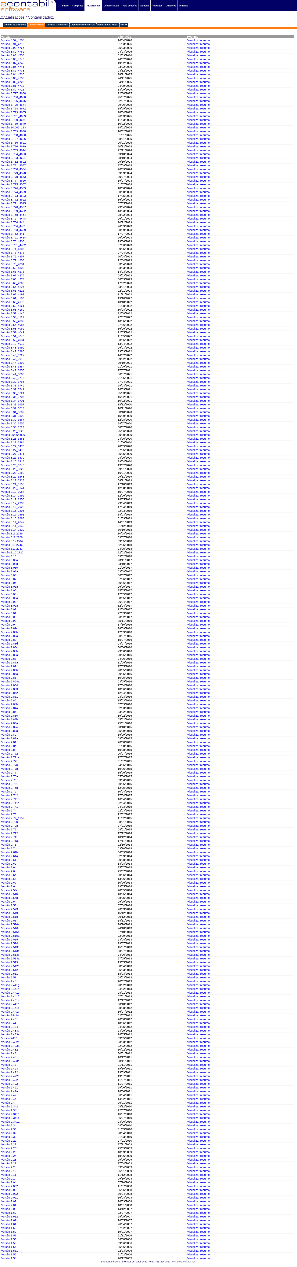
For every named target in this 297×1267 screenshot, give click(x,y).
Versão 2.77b (9, 764)
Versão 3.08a (9, 571)
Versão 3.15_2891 (12, 514)
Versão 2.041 (9, 1182)
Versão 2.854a (10, 681)
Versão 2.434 (9, 1026)
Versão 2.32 (8, 1133)
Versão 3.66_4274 (12, 279)
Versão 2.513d (10, 947)
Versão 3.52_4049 (12, 332)
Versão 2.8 (8, 749)
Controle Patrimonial (57, 24)
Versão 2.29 (8, 1140)
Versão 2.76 (8, 780)
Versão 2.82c (9, 727)
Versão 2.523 (9, 909)
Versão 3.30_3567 (12, 419)
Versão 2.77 (8, 772)
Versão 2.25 (8, 1152)
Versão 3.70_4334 (12, 264)
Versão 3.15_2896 (12, 510)
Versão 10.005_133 (13, 127)
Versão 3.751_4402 (13, 245)
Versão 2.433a (10, 1034)
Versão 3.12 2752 (12, 541)
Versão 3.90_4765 (12, 47)
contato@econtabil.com (184, 1261)
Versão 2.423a (10, 1045)
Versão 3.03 (8, 601)
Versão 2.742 (9, 795)
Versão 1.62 (8, 1212)
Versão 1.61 (8, 1224)
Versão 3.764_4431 (13, 226)
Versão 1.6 (8, 1227)
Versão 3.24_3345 (12, 465)
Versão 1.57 (8, 1235)
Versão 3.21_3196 (12, 484)
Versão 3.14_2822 (12, 529)
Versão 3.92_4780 (12, 40)
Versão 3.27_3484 (12, 442)
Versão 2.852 (9, 692)
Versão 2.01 (8, 1205)
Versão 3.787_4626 (13, 138)
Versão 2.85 (8, 700)
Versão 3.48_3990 (12, 347)
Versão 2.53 (8, 905)
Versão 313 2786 (12, 533)
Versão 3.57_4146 (12, 313)
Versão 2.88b (9, 651)
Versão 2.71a (9, 840)
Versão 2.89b (9, 632)
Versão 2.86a (9, 673)
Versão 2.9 (8, 624)
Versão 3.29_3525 (12, 431)
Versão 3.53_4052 (12, 328)
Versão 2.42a (9, 1091)
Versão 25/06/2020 (13, 434)
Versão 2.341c (10, 1114)
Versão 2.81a (9, 738)
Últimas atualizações (15, 24)
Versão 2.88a (9, 654)
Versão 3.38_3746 (12, 385)
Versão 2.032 (9, 1186)
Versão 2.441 (9, 1019)
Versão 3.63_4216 (12, 290)
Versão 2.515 (9, 939)
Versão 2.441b (10, 1011)
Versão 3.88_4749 (12, 59)
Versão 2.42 (8, 1095)
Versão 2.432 (9, 1049)
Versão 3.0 (8, 617)
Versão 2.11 (8, 1174)
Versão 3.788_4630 (13, 135)
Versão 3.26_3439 (12, 457)
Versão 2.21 (8, 1163)
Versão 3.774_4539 (13, 188)
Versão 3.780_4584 (13, 169)
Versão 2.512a (10, 966)
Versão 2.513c (10, 950)
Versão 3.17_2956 (12, 499)
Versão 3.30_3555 (12, 423)
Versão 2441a (10, 1015)
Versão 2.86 (8, 677)
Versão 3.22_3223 (12, 480)
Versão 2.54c (9, 890)
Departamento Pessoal (82, 24)
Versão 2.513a (10, 958)
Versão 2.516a (10, 924)
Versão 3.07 (8, 579)
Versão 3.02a (9, 605)
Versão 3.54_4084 (12, 324)
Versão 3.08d (9, 563)
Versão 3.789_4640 (13, 123)
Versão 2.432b (10, 1042)
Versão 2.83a (9, 723)
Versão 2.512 (9, 969)
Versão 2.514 (9, 943)
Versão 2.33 (8, 1129)
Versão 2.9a (8, 620)
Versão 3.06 (8, 582)
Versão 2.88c (9, 647)
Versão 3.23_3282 (12, 472)
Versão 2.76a (9, 776)
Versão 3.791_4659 (13, 116)
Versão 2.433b (10, 1030)
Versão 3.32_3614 (12, 408)
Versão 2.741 (9, 806)
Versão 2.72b (9, 821)
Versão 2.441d (10, 1004)
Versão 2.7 (8, 848)
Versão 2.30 (8, 1136)
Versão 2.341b (10, 1117)
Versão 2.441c (10, 1007)
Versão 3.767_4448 (13, 218)
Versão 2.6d (8, 867)
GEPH (123, 24)
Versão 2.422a (10, 1076)
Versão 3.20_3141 (12, 487)
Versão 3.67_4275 (12, 275)
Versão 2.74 (8, 810)
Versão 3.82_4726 (12, 81)
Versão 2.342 (9, 1106)
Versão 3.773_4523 (13, 195)
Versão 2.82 (8, 734)
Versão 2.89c (9, 628)
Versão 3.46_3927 (12, 355)
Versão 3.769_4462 (13, 210)
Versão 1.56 (8, 1243)
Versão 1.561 (9, 1239)
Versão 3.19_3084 (12, 491)
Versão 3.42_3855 (12, 370)
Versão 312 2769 (12, 537)
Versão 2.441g (10, 985)
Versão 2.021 (9, 1197)
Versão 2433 (9, 1038)
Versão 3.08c (9, 567)
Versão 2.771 (9, 761)
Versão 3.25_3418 (12, 461)
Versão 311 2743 (12, 548)
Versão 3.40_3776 (12, 377)
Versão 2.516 (9, 928)
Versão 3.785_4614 (13, 150)
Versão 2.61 (8, 859)
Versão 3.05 (8, 590)
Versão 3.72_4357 (12, 256)
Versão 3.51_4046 (12, 336)
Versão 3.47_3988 (12, 351)
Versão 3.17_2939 (12, 503)
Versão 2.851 (9, 696)
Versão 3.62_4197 (12, 294)
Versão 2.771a (10, 757)
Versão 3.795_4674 (13, 104)
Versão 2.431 (9, 1053)
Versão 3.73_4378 (12, 252)
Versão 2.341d (10, 1110)
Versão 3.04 (8, 594)
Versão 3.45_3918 (12, 358)
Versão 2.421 (9, 1087)
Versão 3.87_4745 (12, 63)
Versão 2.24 (8, 1155)
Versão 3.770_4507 (13, 207)
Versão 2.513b (10, 954)
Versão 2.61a (9, 856)
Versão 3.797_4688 (13, 93)
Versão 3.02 (8, 609)
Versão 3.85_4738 (12, 70)
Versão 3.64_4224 (12, 286)
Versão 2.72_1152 (12, 818)
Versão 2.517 (9, 920)
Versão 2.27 (8, 1144)
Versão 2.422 (9, 1079)
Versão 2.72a (9, 825)
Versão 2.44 (8, 1023)
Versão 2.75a (9, 787)
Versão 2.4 (8, 1102)
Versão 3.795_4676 (13, 100)
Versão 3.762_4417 (13, 233)
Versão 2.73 (8, 814)
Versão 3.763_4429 (13, 229)
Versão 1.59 (8, 1231)
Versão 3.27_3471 (12, 453)
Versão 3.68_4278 (12, 271)
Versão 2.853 (9, 689)
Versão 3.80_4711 (12, 89)
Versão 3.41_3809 (12, 374)
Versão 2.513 (9, 962)
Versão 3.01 (8, 613)
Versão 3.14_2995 (12, 495)
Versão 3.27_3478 (12, 446)
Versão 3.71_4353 (12, 260)
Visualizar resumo (198, 40)
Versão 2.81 (8, 742)
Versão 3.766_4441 (13, 222)
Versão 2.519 (9, 912)
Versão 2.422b (10, 1072)
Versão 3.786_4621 (13, 142)
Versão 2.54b (9, 894)
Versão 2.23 (8, 1159)
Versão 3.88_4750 (12, 55)
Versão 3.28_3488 (12, 438)
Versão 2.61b (9, 852)
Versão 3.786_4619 (13, 146)
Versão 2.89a (9, 635)
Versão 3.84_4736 (12, 74)
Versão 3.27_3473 (12, 450)
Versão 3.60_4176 (12, 302)
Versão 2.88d (9, 643)
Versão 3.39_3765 (12, 381)
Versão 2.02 (8, 1201)
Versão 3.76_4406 (12, 241)
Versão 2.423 (9, 1068)
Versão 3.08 (8, 575)
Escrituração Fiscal (107, 24)
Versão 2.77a (9, 768)
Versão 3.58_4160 (12, 309)
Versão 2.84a (9, 708)
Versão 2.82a (9, 730)
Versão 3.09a (9, 560)
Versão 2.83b (9, 719)
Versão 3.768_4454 (13, 214)
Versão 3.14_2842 (12, 525)
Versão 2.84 (8, 711)
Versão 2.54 (8, 901)
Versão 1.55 (8, 1254)
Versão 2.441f (10, 996)
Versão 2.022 (9, 1193)
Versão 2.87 (8, 666)
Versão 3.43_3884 (12, 366)
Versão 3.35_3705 (12, 396)
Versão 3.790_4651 (13, 119)
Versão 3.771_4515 (13, 203)
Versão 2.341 (9, 1125)
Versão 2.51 (8, 977)
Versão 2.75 (8, 791)
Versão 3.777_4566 (13, 180)
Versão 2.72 (8, 829)
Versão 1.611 (9, 1220)
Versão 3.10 (8, 556)
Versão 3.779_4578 (13, 173)
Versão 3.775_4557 (13, 184)
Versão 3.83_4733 (12, 78)
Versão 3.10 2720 (12, 552)
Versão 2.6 (8, 886)
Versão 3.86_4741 (12, 66)
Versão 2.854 (9, 685)
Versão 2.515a (10, 935)
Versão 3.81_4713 (12, 85)
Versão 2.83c (9, 715)
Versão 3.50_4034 (12, 340)
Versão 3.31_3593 (12, 415)
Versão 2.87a (9, 662)
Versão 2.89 (8, 639)
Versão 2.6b (8, 878)
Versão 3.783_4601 (13, 157)
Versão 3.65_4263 (12, 283)
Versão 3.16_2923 (12, 506)
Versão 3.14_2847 (12, 522)
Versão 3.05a (9, 586)
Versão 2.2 (8, 1167)
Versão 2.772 (9, 753)
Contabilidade (36, 24)
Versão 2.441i (10, 981)
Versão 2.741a (10, 802)
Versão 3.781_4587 (13, 165)
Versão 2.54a (9, 897)
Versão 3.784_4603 (13, 154)
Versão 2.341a (10, 1121)
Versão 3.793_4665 (13, 112)
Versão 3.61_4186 (12, 298)
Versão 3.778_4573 (13, 176)
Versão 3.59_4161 (12, 305)
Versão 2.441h (10, 988)
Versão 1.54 (8, 1258)
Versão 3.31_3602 (12, 412)
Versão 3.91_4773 (12, 44)
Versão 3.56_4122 (12, 317)
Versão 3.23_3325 (12, 469)
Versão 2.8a (8, 746)
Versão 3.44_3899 (12, 362)
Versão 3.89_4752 (12, 51)
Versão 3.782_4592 (13, 161)
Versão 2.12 (8, 1171)
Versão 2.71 (8, 844)
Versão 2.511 (9, 973)
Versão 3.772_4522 (13, 199)
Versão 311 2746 (12, 544)
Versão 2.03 (8, 1189)
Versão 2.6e (8, 863)
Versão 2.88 (8, 658)
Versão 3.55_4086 (12, 321)
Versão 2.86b (9, 670)
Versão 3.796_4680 (13, 97)
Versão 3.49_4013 (12, 343)
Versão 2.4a (8, 1098)
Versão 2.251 (9, 1148)
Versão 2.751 (9, 783)
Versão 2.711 (9, 837)
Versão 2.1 (8, 1178)
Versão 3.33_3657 (12, 404)
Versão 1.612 (9, 1216)
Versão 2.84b (9, 704)
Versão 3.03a (9, 598)
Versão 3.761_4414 (13, 237)
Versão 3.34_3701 (12, 400)
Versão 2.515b (10, 931)
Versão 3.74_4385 (12, 248)
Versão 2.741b (10, 799)
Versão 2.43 (8, 1057)
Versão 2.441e (10, 1000)
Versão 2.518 (9, 916)
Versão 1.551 (9, 1250)
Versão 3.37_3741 (12, 389)
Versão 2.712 (9, 833)
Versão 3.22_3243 (12, 476)
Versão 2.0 (8, 1208)
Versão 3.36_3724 (12, 393)
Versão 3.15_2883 (12, 518)
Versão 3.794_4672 (13, 108)
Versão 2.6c (8, 875)
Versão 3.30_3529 (12, 427)
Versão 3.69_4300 (12, 267)
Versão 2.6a (8, 882)
